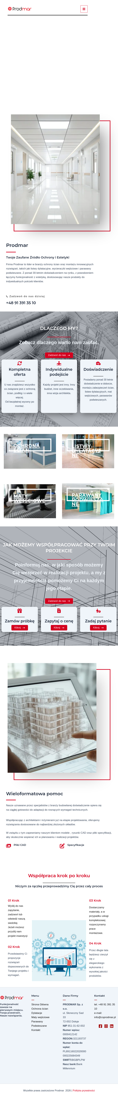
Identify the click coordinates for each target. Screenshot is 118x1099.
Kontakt (35, 1030)
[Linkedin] (112, 1026)
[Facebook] (100, 1026)
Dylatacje (36, 1013)
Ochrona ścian (39, 1008)
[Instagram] (106, 1026)
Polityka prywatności (84, 1090)
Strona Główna (40, 1004)
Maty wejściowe (40, 1017)
